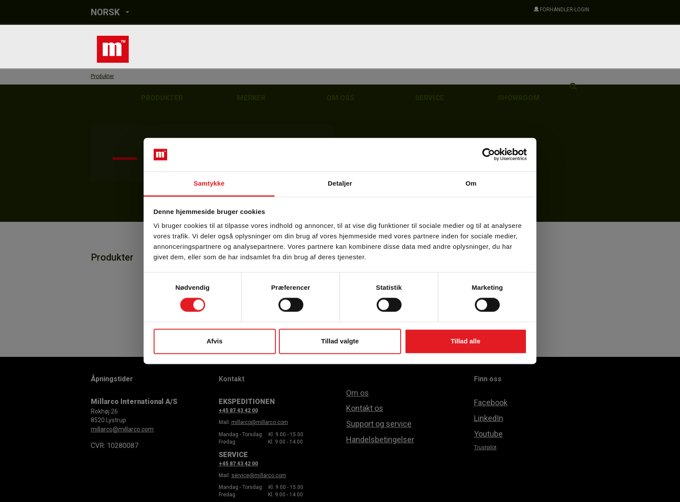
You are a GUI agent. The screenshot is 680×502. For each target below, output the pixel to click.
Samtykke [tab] (209, 183)
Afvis (214, 341)
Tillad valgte (340, 341)
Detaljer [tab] (340, 183)
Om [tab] (470, 183)
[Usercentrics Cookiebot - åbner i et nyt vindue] (488, 154)
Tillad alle (465, 341)
